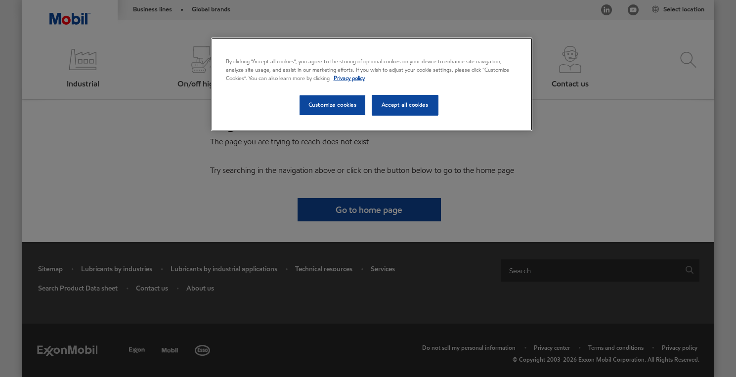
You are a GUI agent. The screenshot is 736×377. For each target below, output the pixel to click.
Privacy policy (349, 78)
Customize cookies (332, 105)
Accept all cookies (405, 105)
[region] (371, 84)
